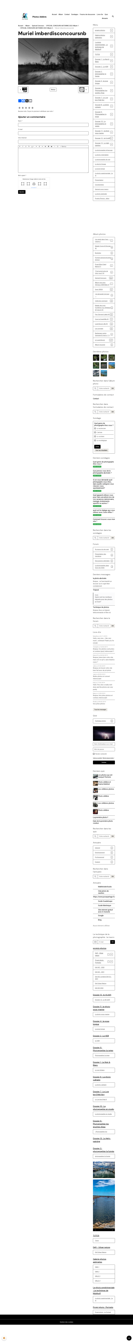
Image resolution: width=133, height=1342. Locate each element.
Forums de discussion (87, 15)
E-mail (20, 130)
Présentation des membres (104, 570)
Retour (53, 90)
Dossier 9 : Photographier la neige (100, 115)
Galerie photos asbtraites (100, 37)
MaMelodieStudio (105, 905)
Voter (97, 461)
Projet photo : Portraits (99, 978)
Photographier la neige (103, 1075)
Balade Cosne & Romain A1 (104, 253)
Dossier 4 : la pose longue (101, 83)
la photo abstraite (99, 596)
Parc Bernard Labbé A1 (104, 327)
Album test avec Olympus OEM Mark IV (104, 292)
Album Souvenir (104, 359)
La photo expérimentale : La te (103, 179)
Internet (104, 865)
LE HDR (97, 1060)
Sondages (74, 15)
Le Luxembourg (104, 355)
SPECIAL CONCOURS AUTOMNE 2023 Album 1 (62, 27)
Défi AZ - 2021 (100, 989)
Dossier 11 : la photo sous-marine (102, 133)
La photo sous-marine (102, 1033)
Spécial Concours (38, 27)
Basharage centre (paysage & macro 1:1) (104, 349)
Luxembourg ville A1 (104, 338)
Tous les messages (100, 727)
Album (61, 15)
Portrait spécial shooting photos (104, 265)
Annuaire (105, 19)
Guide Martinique (105, 922)
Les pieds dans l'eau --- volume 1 (104, 246)
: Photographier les (101, 1156)
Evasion (104, 880)
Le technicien (101, 443)
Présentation (99, 185)
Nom (19, 122)
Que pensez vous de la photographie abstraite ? (102, 487)
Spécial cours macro (102, 194)
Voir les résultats (101, 465)
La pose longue (100, 173)
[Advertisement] (36, 4)
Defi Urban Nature (101, 1001)
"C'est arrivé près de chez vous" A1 (104, 279)
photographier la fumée (103, 1182)
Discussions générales (104, 577)
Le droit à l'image (101, 168)
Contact (67, 15)
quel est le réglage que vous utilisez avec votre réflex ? (104, 526)
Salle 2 (97, 1299)
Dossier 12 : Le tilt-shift (103, 1018)
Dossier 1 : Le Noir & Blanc (102, 61)
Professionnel (104, 875)
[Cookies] (4, 1338)
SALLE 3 (98, 1304)
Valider (104, 783)
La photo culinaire (101, 1106)
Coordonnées (99, 189)
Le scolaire (100, 451)
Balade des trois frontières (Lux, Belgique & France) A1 (104, 319)
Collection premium (104, 312)
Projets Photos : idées (102, 204)
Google (101, 932)
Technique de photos (101, 625)
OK (113, 403)
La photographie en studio (101, 1137)
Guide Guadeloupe (106, 918)
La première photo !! (100, 835)
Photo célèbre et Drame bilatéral (105, 803)
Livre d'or (100, 15)
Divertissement (104, 870)
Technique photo (104, 739)
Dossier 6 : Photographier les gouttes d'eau (101, 91)
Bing (100, 936)
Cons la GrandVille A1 (104, 333)
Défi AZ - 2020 (100, 984)
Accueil (54, 15)
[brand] (32, 17)
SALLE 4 (98, 1308)
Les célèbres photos (107, 809)
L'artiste (99, 447)
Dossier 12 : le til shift (102, 139)
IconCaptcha (33, 188)
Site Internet (22, 139)
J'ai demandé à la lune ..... (104, 306)
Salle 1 (97, 1294)
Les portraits (104, 343)
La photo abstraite (101, 199)
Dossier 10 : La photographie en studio (100, 125)
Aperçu (63, 147)
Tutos (97, 1267)
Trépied (96, 608)
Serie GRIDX (104, 300)
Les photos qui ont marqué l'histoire (106, 797)
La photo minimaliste (102, 158)
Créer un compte (97, 776)
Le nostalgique (102, 455)
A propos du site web (104, 564)
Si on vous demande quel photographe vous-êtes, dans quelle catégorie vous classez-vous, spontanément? (103, 499)
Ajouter (21, 193)
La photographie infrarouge (100, 152)
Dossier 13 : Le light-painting (102, 145)
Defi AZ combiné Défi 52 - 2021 (103, 995)
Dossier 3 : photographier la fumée (100, 75)
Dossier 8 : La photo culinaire (102, 107)
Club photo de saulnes (104, 910)
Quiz (106, 15)
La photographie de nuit (103, 163)
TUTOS (97, 55)
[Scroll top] (129, 1338)
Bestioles (104, 259)
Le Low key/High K (101, 1121)
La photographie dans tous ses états (104, 584)
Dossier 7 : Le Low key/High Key (101, 100)
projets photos (100, 31)
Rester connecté (101, 772)
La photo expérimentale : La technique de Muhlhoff (101, 46)
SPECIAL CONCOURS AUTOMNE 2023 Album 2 (36, 29)
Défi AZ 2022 (99, 1005)
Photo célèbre (104, 815)
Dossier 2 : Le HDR (101, 68)
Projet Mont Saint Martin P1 (104, 272)
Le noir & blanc (100, 1090)
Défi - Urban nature (99, 971)
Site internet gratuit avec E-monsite (106, 927)
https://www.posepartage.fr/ (105, 914)
